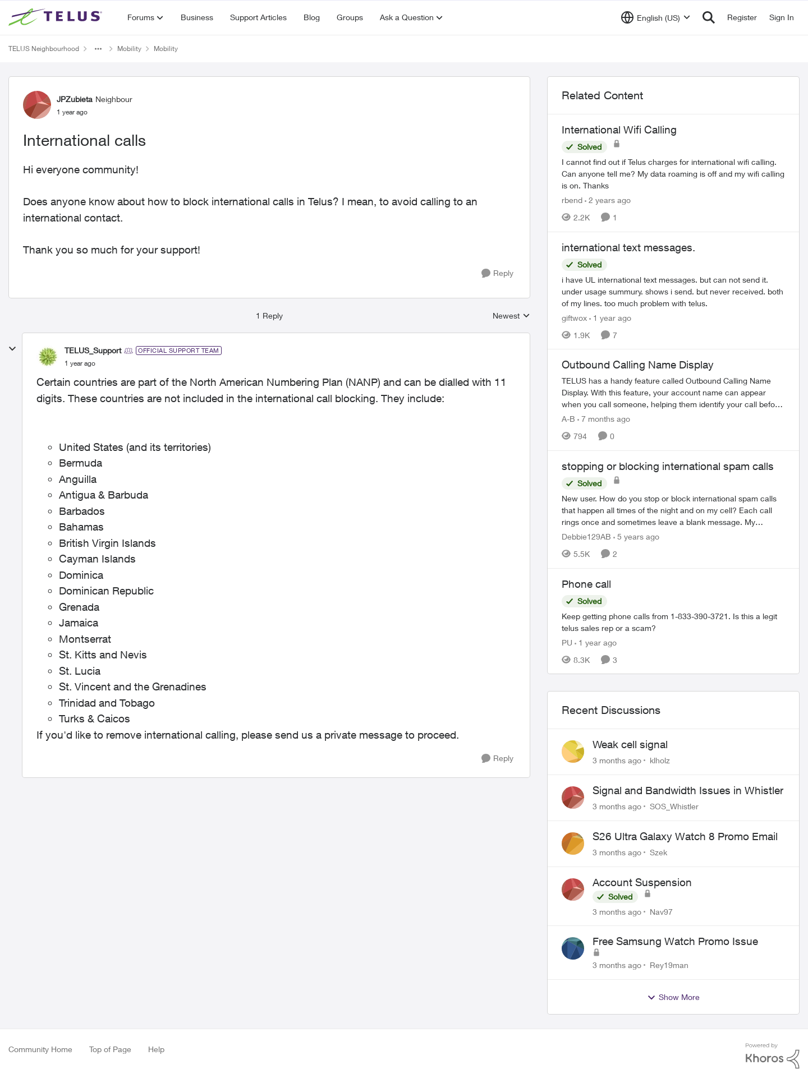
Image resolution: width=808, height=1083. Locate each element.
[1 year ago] (610, 317)
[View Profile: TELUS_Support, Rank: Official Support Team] (47, 356)
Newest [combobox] (511, 316)
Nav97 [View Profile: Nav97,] (661, 911)
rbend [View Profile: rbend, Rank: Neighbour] (572, 200)
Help (156, 1049)
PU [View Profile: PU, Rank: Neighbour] (567, 642)
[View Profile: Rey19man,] (573, 948)
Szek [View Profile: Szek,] (658, 852)
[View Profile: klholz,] (573, 751)
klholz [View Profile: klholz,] (660, 760)
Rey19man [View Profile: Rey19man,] (669, 965)
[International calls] (80, 363)
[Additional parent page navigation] (98, 49)
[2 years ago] (608, 200)
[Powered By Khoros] (773, 1056)
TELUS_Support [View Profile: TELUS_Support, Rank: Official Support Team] (93, 350)
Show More (673, 997)
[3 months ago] (617, 760)
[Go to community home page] (56, 17)
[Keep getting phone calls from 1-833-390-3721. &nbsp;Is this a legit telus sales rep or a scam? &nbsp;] (673, 621)
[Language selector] (655, 17)
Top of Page (110, 1049)
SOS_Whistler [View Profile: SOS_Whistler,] (674, 806)
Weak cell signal (630, 744)
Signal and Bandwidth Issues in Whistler (688, 790)
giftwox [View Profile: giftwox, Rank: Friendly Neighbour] (574, 317)
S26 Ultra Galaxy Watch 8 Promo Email (685, 836)
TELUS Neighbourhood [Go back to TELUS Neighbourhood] (43, 48)
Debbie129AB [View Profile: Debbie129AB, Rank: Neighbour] (586, 536)
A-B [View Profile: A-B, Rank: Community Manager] (568, 418)
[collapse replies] (12, 349)
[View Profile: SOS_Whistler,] (573, 797)
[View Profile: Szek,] (573, 843)
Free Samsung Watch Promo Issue (675, 941)
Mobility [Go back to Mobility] (129, 48)
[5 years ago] (636, 536)
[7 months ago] (603, 419)
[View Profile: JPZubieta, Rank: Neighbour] (37, 105)
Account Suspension (642, 882)
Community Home (40, 1049)
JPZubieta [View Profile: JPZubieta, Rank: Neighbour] (75, 99)
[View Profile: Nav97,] (573, 889)
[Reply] (497, 273)
